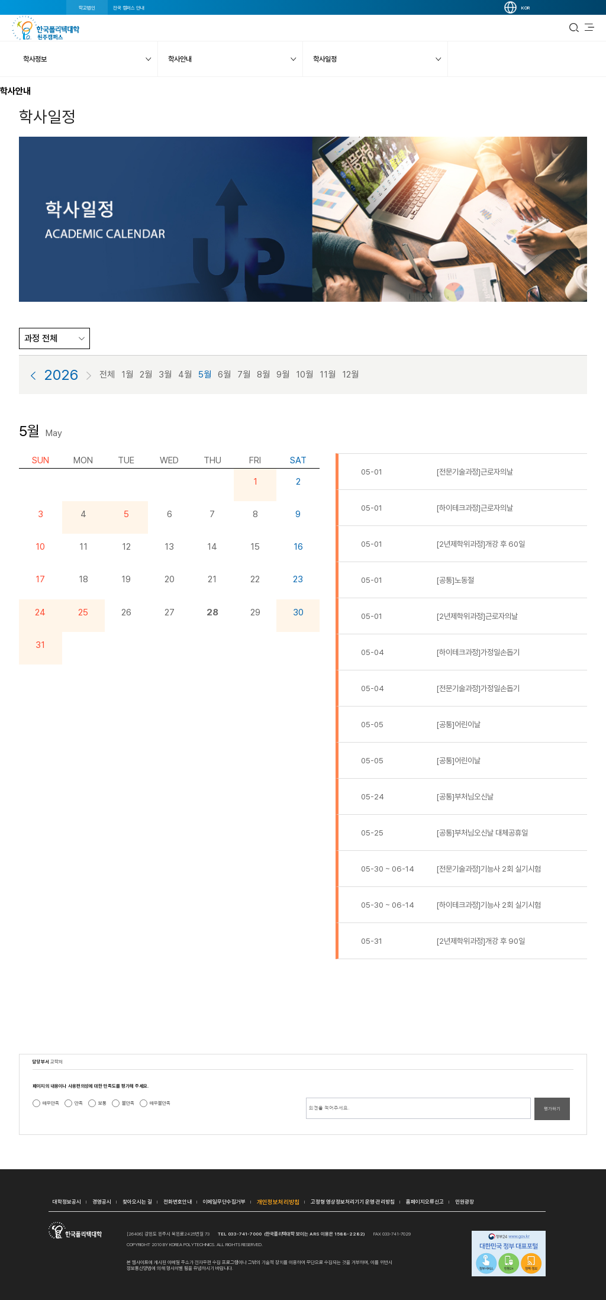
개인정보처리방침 (278, 1201)
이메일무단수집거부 (224, 1201)
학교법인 (87, 8)
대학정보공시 (67, 1201)
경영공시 (101, 1201)
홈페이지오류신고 (425, 1201)
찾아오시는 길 (137, 1201)
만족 (79, 1103)
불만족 (128, 1103)
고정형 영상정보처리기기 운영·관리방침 (353, 1201)
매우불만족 (160, 1103)
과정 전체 (40, 338)
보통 (102, 1103)
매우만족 (51, 1103)
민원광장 (464, 1201)
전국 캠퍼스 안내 (128, 8)
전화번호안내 (177, 1201)
